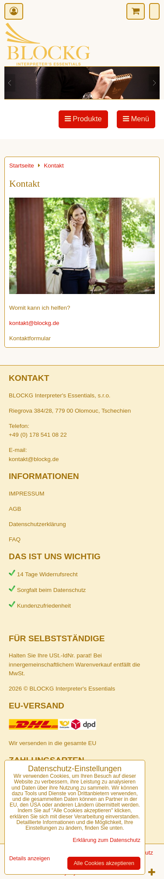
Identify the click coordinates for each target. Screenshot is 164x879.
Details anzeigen (29, 859)
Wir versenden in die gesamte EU (52, 743)
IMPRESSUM (26, 493)
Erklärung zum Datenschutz (106, 840)
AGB (15, 509)
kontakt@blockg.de (34, 323)
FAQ (15, 539)
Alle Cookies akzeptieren (103, 863)
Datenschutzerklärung (37, 524)
